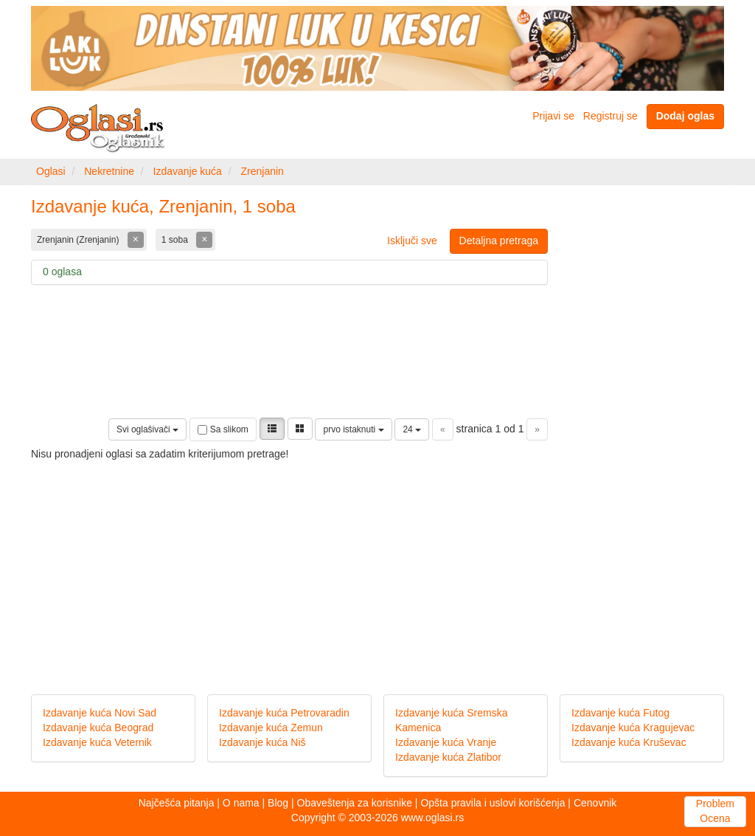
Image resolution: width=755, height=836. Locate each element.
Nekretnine (109, 171)
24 (412, 429)
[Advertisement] (377, 565)
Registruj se (610, 116)
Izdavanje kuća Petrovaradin (284, 713)
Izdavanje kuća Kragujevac (633, 727)
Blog (278, 803)
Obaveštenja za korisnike (354, 803)
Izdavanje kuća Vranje (445, 742)
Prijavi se (553, 116)
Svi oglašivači (147, 429)
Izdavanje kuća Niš (262, 742)
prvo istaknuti (353, 429)
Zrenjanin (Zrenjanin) (79, 240)
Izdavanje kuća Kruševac (628, 742)
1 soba (175, 240)
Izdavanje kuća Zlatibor (448, 757)
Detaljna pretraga (498, 240)
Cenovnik (595, 803)
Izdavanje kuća (187, 171)
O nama (241, 803)
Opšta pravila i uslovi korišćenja (492, 803)
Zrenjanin (261, 171)
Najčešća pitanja (177, 803)
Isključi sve (412, 240)
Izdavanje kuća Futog (620, 713)
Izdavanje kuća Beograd (98, 727)
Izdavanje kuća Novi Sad (99, 713)
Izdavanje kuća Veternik (97, 742)
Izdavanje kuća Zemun (271, 727)
